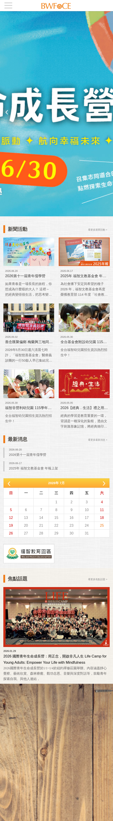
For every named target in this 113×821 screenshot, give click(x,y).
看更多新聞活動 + (97, 229)
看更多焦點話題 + (97, 579)
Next (106, 112)
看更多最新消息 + (97, 439)
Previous (6, 112)
